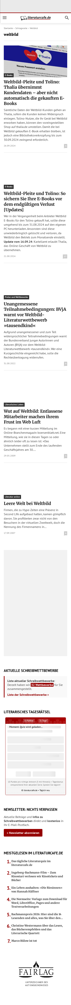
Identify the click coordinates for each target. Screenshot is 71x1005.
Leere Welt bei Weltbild (27, 503)
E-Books (8, 75)
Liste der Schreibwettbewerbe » (28, 695)
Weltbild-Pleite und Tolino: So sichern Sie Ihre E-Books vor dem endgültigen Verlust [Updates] (35, 201)
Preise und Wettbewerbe (16, 297)
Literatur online (12, 496)
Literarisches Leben (14, 404)
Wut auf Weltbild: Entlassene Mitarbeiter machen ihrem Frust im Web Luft (33, 417)
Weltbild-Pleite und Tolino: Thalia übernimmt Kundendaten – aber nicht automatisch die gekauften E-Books (34, 92)
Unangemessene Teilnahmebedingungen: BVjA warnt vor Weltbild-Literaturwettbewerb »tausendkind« (35, 314)
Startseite (8, 28)
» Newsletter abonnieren (23, 833)
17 (65, 256)
